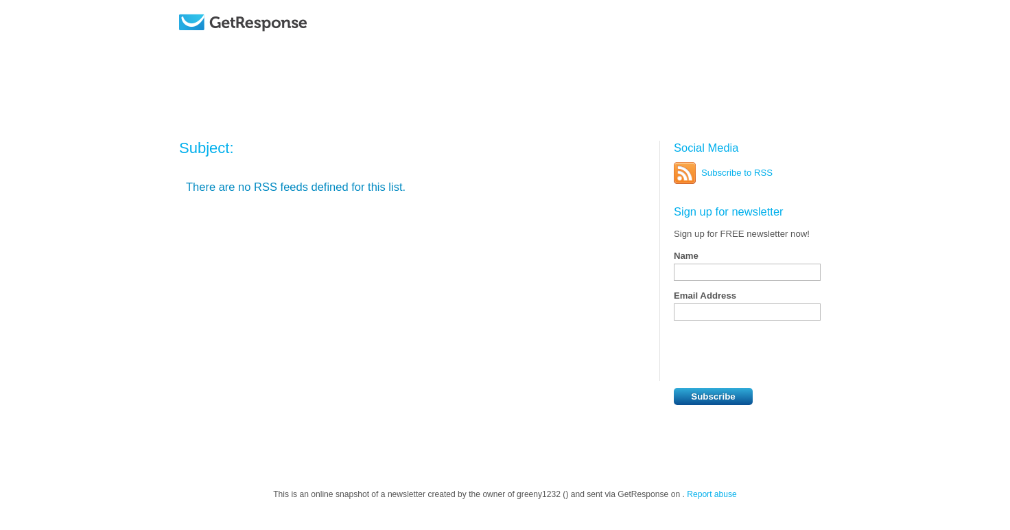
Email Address (705, 295)
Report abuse (712, 494)
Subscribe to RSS (737, 173)
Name (686, 256)
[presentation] (778, 354)
